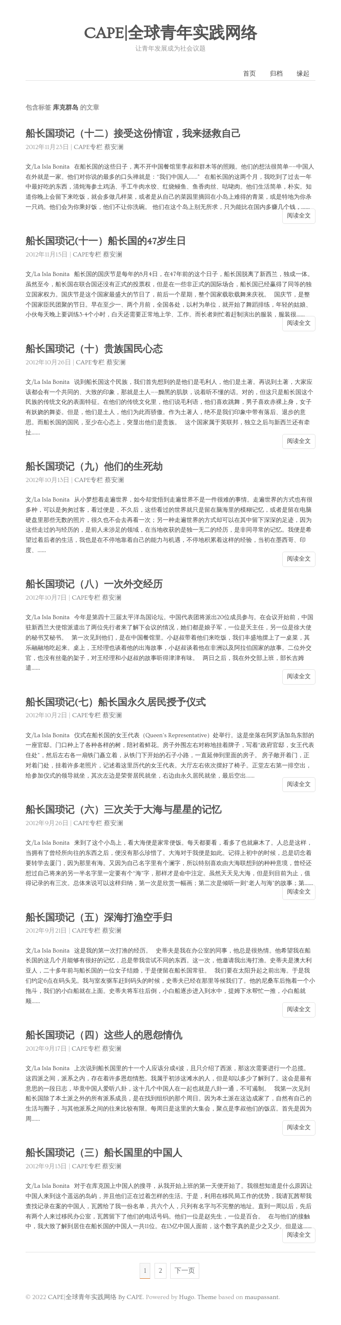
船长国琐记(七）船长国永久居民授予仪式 (116, 702)
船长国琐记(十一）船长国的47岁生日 (106, 241)
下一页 (185, 1270)
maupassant (262, 1297)
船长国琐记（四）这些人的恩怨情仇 (104, 1035)
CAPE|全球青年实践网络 (171, 33)
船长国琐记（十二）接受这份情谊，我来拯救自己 (133, 134)
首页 (249, 73)
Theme (206, 1297)
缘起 (303, 73)
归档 (276, 73)
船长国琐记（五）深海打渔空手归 (99, 918)
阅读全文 (299, 215)
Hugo (186, 1297)
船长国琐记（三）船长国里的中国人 (104, 1153)
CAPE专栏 (88, 147)
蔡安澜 (113, 147)
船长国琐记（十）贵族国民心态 (94, 349)
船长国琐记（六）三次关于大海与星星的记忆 (123, 810)
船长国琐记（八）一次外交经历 (94, 584)
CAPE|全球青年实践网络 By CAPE (95, 1297)
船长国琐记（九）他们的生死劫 (94, 467)
